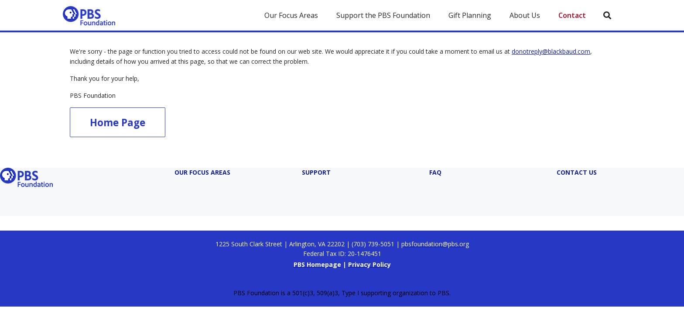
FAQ (435, 172)
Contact (572, 15)
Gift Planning (469, 15)
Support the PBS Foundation (383, 15)
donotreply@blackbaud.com (551, 51)
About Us (525, 15)
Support (316, 172)
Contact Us (577, 172)
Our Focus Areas (291, 15)
